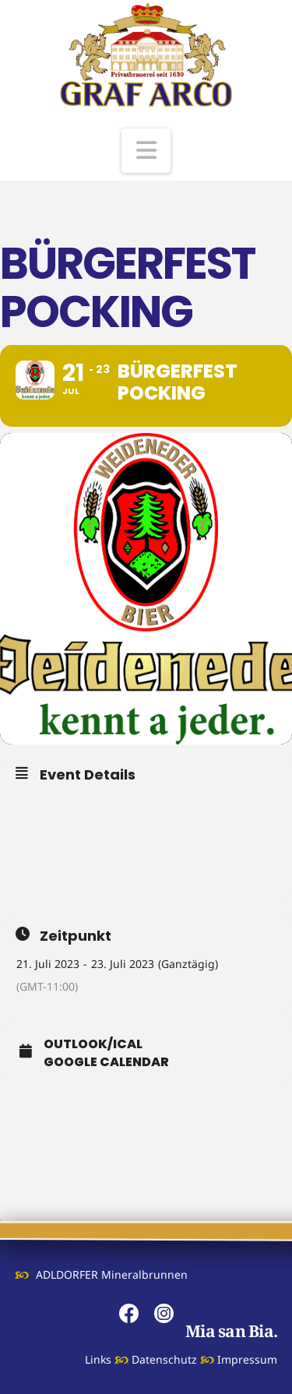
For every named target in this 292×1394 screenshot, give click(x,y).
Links (98, 1359)
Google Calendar (106, 1062)
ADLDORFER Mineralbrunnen (112, 1274)
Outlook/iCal (93, 1044)
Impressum (247, 1359)
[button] (146, 150)
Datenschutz (164, 1359)
